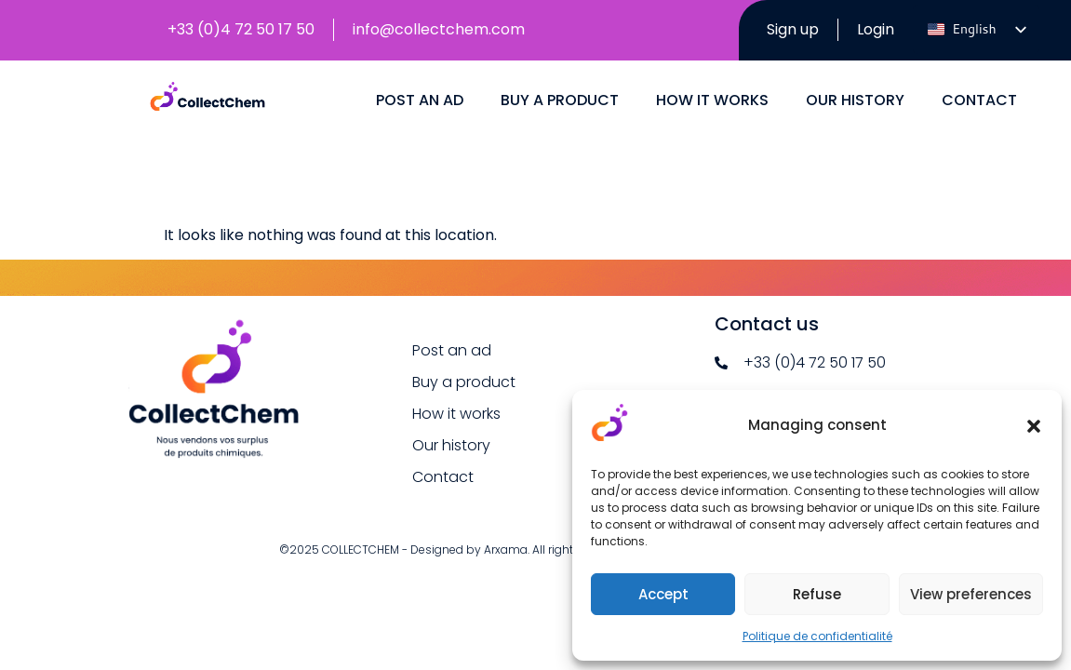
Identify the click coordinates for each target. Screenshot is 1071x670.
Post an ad (419, 157)
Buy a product (560, 157)
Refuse (817, 594)
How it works (712, 157)
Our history (855, 157)
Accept (663, 594)
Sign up (782, 40)
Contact (979, 157)
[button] (1033, 426)
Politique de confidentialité (817, 636)
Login (868, 29)
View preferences (971, 594)
